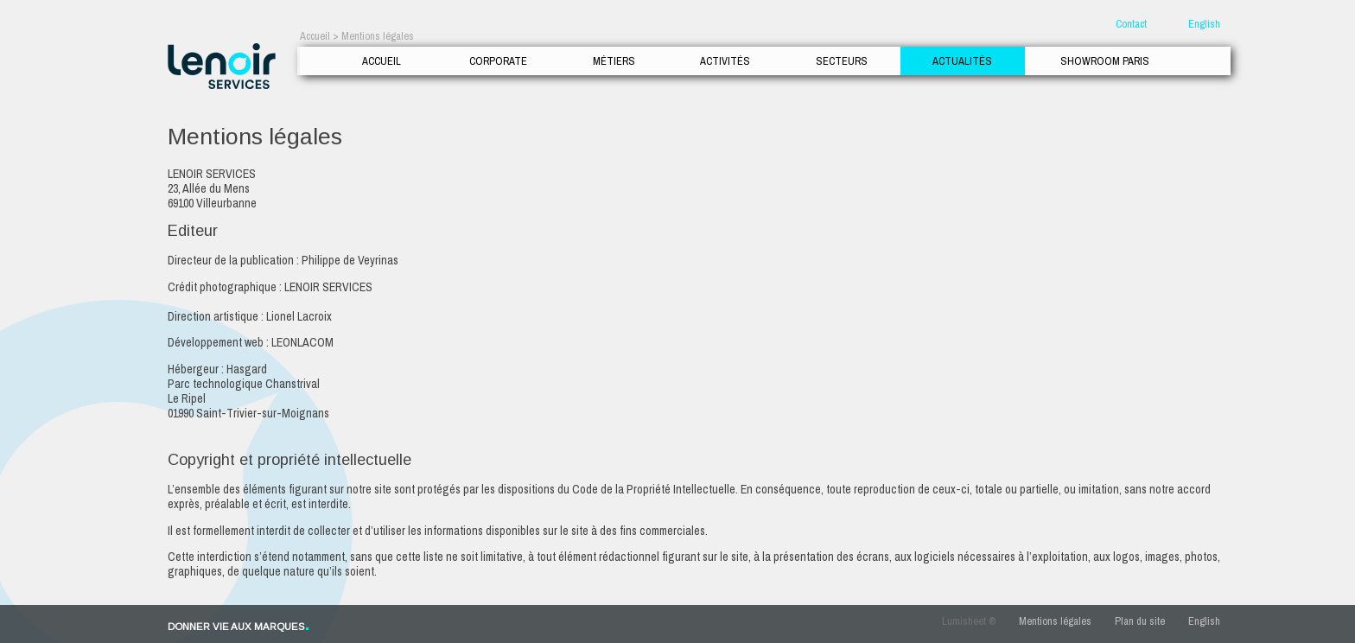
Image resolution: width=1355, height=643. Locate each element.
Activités (725, 61)
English (1204, 23)
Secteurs (842, 61)
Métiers (614, 61)
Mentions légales (1055, 621)
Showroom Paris (1104, 61)
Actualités (962, 61)
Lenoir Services (222, 66)
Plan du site (1140, 621)
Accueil (381, 61)
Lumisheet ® (969, 621)
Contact (1131, 23)
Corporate (498, 61)
